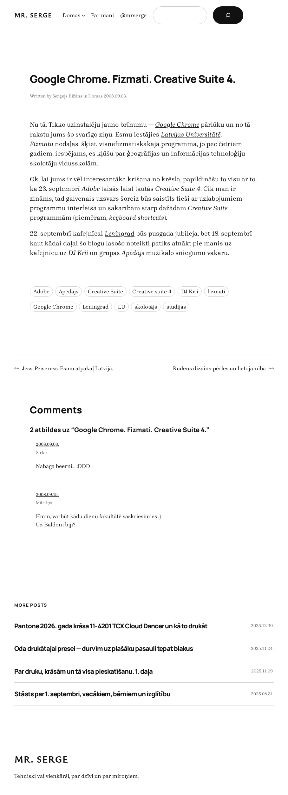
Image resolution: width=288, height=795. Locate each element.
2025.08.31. (262, 694)
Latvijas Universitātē (190, 134)
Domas (95, 96)
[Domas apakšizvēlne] (83, 15)
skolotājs (145, 307)
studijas (176, 307)
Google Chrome (177, 124)
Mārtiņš (44, 502)
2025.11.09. (262, 671)
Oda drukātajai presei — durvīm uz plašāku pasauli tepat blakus (103, 648)
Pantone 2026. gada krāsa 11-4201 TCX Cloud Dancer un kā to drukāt (110, 625)
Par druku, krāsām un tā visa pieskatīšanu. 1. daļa (83, 671)
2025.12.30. (262, 625)
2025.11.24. (262, 648)
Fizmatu (41, 144)
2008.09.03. (47, 444)
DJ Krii (189, 291)
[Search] (228, 15)
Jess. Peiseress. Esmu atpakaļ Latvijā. (67, 368)
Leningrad (119, 233)
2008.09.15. (47, 494)
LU (121, 307)
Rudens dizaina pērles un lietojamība (219, 368)
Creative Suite (105, 291)
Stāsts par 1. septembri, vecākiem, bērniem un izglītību (92, 693)
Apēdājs (68, 291)
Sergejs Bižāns (67, 96)
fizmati (216, 291)
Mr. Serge (33, 15)
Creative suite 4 (152, 291)
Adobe (41, 291)
